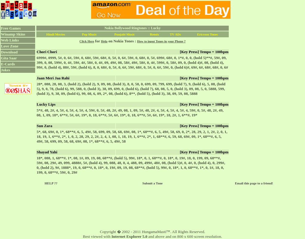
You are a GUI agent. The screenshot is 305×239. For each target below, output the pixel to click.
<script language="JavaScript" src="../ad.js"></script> (161, 10)
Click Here (87, 41)
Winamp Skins (13, 34)
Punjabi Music (124, 34)
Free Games (11, 28)
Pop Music (89, 34)
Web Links (10, 40)
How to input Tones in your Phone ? (161, 41)
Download (9, 52)
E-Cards (8, 64)
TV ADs (175, 34)
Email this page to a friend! (254, 183)
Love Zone (9, 46)
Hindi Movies (55, 34)
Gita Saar (9, 58)
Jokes (5, 70)
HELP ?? (51, 183)
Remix (154, 34)
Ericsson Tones (207, 34)
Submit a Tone (152, 183)
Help (104, 41)
